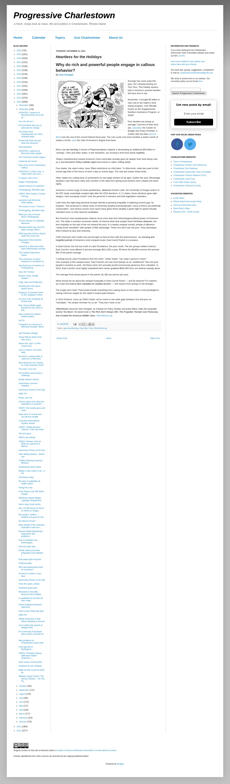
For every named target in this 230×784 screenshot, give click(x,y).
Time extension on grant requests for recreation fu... (32, 260)
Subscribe (193, 122)
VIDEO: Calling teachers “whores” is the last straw (31, 428)
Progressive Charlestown (64, 15)
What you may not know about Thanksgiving (29, 215)
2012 (19, 726)
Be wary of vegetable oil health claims (29, 482)
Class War (83, 328)
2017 (19, 86)
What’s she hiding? (27, 437)
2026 (19, 50)
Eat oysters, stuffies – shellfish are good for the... (32, 515)
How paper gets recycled (30, 559)
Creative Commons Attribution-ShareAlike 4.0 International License (86, 750)
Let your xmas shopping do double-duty (31, 300)
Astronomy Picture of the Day (32, 390)
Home (18, 37)
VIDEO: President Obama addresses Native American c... (30, 655)
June (21, 702)
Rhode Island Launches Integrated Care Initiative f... (31, 553)
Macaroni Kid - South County (186, 212)
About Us (116, 37)
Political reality (25, 563)
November (24, 109)
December (24, 105)
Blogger (120, 764)
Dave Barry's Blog (181, 208)
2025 (19, 54)
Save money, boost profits (30, 662)
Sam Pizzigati (66, 74)
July (21, 698)
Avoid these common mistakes (28, 384)
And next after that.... (28, 546)
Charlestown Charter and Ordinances (190, 165)
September (24, 690)
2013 (19, 102)
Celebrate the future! (28, 161)
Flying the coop (25, 487)
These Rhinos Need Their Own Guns (30, 338)
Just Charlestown (87, 37)
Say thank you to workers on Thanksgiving (31, 266)
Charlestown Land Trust (184, 179)
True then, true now (27, 369)
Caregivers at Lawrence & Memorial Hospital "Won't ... (31, 327)
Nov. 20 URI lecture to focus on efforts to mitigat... (31, 509)
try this (182, 56)
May (21, 706)
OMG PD (23, 394)
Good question (25, 147)
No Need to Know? (27, 521)
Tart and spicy (25, 433)
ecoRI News (178, 198)
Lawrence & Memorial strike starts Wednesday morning (32, 247)
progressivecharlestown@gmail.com (196, 73)
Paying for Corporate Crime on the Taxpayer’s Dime (31, 293)
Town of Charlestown (182, 161)
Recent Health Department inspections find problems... (31, 533)
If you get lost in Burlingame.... (26, 648)
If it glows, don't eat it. (28, 178)
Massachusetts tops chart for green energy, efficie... (31, 228)
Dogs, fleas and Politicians (30, 282)
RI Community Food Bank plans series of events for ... (31, 634)
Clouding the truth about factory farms (29, 287)
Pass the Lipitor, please (29, 584)
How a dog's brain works (30, 504)
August (22, 694)
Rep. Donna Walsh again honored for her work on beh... (31, 307)
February (23, 718)
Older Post (155, 338)
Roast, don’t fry (25, 398)
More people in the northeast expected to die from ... (31, 526)
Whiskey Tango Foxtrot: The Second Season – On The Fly (31, 678)
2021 (19, 70)
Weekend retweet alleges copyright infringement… (31, 499)
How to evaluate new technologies (28, 541)
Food (91, 328)
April (21, 710)
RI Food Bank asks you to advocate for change (30, 126)
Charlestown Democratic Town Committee (192, 172)
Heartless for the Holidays (30, 666)
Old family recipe (26, 477)
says (74, 140)
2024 (19, 58)
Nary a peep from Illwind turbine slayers (29, 315)
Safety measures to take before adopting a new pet (32, 620)
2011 (19, 730)
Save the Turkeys (26, 272)
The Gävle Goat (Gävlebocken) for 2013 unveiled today (30, 134)
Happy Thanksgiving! (28, 182)
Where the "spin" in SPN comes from (30, 344)
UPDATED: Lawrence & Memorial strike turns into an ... (31, 115)
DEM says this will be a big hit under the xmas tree (32, 234)
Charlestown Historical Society (187, 185)
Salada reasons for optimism (31, 186)
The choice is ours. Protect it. (32, 206)
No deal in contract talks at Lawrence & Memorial (30, 357)
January (23, 721)
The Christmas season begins (32, 157)
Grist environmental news (184, 205)
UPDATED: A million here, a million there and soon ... (31, 172)
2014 (19, 98)
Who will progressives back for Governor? (31, 568)
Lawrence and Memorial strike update (29, 201)
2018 (19, 82)
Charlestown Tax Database (185, 168)
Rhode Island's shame (29, 379)
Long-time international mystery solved (29, 422)
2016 (19, 90)
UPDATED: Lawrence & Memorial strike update (30, 152)
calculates (137, 128)
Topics (60, 37)
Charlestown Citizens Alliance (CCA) (189, 175)
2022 (19, 66)
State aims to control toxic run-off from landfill (30, 415)
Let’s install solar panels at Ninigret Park (30, 626)
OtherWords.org (104, 315)
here (200, 81)
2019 (19, 78)
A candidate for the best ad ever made (31, 599)
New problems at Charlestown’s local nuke (31, 641)
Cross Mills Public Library (184, 182)
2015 (19, 94)
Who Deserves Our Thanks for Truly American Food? (31, 364)
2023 (19, 62)
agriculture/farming (70, 328)
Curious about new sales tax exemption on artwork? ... (31, 402)
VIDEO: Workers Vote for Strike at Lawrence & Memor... (30, 444)
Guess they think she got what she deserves (30, 141)
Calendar (38, 37)
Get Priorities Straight (28, 333)
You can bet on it (26, 121)
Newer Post (62, 338)
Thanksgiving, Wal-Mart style (32, 190)
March (22, 714)
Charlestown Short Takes (30, 467)
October (23, 686)
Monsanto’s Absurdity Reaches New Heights (30, 593)
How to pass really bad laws (31, 611)
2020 (19, 74)
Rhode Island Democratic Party (187, 201)
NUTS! (22, 320)
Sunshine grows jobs (28, 588)
